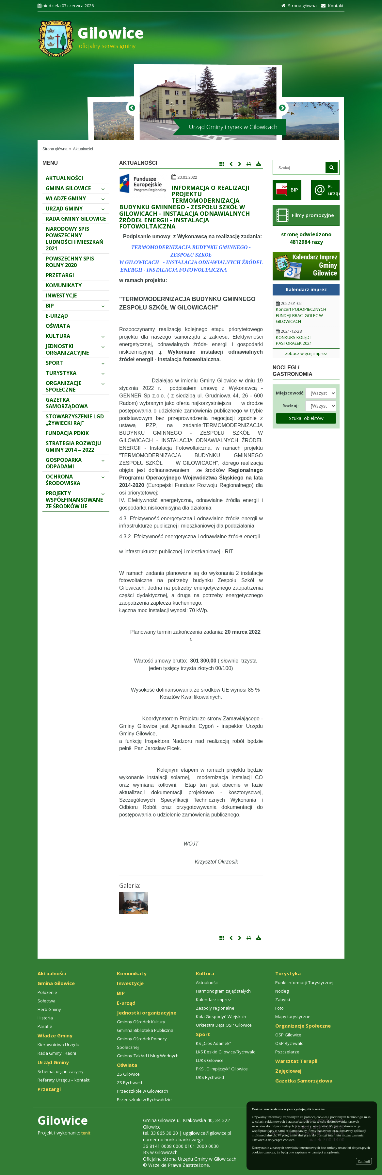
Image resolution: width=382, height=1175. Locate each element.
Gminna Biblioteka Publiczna (145, 1030)
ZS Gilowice (128, 1074)
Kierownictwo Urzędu (58, 1045)
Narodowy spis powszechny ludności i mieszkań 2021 (74, 238)
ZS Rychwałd (129, 1082)
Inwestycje (61, 295)
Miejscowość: (288, 393)
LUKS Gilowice (210, 1060)
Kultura (75, 336)
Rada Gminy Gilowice (76, 218)
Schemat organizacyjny (61, 1071)
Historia (45, 1018)
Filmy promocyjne (313, 215)
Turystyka (75, 373)
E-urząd (57, 315)
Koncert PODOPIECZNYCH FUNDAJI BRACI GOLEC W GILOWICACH (301, 315)
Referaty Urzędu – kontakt (63, 1080)
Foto (279, 1008)
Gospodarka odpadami (75, 463)
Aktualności (83, 149)
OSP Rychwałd (289, 1043)
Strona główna (298, 5)
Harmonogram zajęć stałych (223, 991)
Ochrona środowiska (75, 480)
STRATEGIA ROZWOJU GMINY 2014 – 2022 (73, 446)
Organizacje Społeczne (75, 386)
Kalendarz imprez (213, 999)
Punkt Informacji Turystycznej (304, 982)
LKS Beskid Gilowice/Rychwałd (226, 1052)
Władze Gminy (75, 198)
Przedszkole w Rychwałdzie (144, 1099)
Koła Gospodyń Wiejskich (221, 1016)
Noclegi (282, 991)
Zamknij (364, 1161)
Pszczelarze (287, 1052)
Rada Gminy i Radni (57, 1053)
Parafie (45, 1026)
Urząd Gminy (75, 208)
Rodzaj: (290, 406)
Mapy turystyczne (292, 1016)
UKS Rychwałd (210, 1077)
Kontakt (331, 5)
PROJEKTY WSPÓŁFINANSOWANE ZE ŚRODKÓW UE (75, 500)
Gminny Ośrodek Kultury (141, 1022)
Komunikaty (64, 285)
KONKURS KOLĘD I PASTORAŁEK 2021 (294, 340)
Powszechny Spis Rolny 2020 (70, 262)
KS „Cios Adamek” (213, 1043)
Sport (75, 362)
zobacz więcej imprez (306, 353)
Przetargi (60, 275)
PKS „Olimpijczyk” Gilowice (222, 1069)
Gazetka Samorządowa (67, 403)
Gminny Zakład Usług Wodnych (148, 1056)
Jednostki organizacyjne (75, 349)
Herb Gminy (49, 1009)
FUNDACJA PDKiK (67, 433)
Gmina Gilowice (75, 188)
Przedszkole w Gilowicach (142, 1091)
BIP (75, 305)
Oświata (58, 325)
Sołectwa (47, 1001)
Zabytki (282, 999)
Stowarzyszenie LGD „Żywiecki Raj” (75, 420)
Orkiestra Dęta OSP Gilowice (224, 1025)
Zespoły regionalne (215, 1008)
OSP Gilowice (288, 1035)
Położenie (47, 992)
